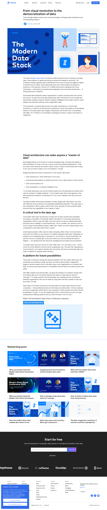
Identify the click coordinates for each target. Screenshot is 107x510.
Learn (37, 490)
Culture (53, 485)
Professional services (41, 497)
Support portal (68, 483)
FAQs (66, 492)
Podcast (38, 499)
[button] (27, 2)
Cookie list (46, 505)
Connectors (43, 2)
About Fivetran (54, 483)
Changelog (68, 488)
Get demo (53, 455)
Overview (24, 483)
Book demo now (80, 2)
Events (38, 494)
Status (66, 485)
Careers (53, 488)
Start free (95, 3)
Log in (88, 2)
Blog (37, 483)
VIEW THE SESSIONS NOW (33, 303)
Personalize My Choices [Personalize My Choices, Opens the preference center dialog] (15, 504)
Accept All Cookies (15, 500)
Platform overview (12, 483)
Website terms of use (36, 505)
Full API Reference (70, 490)
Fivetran (30, 23)
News (37, 492)
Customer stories (40, 485)
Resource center (40, 488)
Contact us (53, 490)
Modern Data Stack (38, 78)
